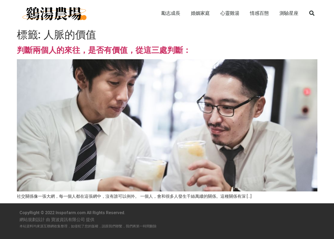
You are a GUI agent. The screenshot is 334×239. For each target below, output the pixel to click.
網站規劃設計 (32, 219)
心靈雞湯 (229, 13)
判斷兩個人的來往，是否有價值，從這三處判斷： (104, 50)
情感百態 (259, 13)
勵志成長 (170, 13)
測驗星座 (288, 13)
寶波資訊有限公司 (68, 219)
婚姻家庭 (200, 13)
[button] (312, 13)
